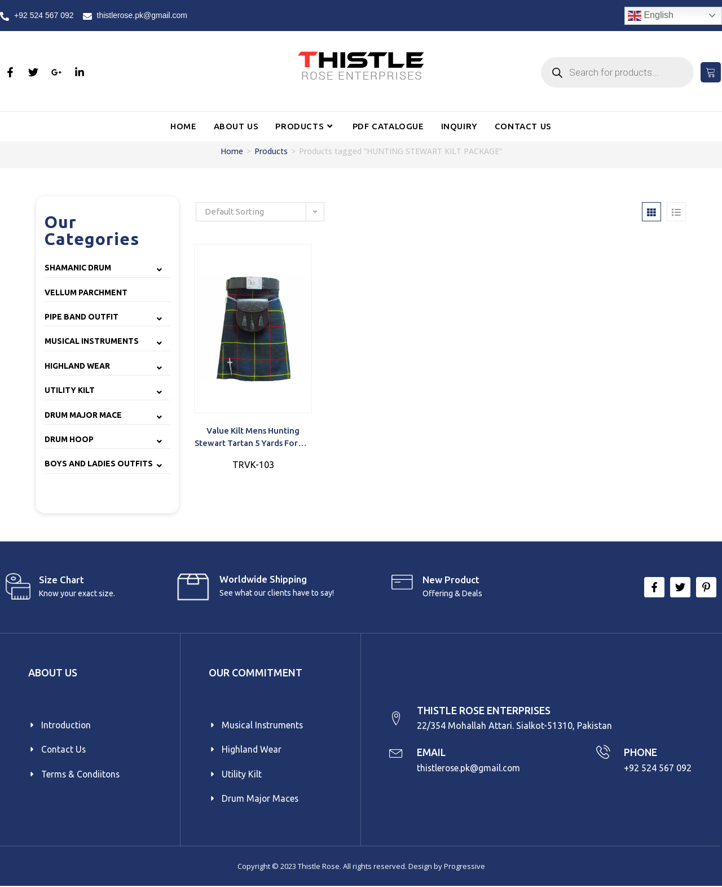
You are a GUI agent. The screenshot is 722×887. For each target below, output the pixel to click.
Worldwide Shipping (263, 579)
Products (271, 151)
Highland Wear (77, 365)
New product (450, 579)
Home (232, 151)
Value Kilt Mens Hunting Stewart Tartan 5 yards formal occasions (253, 438)
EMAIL (432, 752)
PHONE (641, 752)
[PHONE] (603, 753)
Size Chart (61, 579)
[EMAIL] (396, 753)
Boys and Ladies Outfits (99, 463)
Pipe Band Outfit (81, 316)
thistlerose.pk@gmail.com (470, 768)
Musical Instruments (92, 341)
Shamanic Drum (78, 267)
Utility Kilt (70, 390)
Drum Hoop (69, 439)
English (650, 16)
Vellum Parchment (86, 292)
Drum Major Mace (83, 415)
